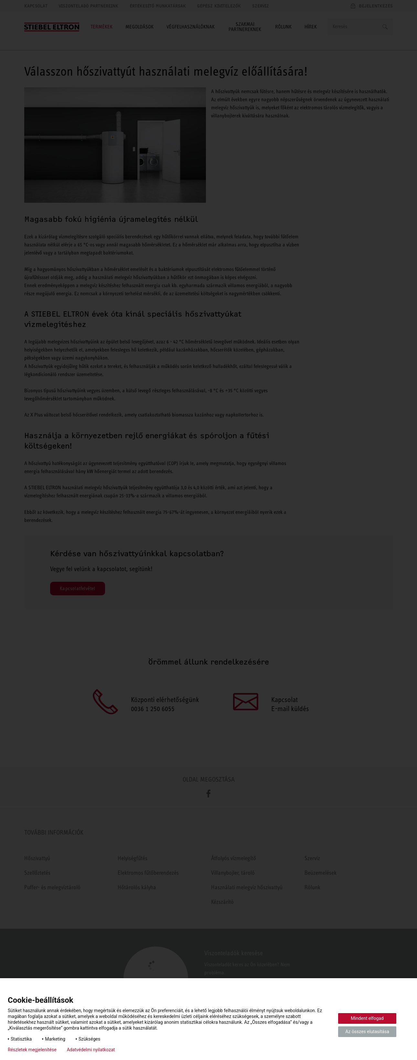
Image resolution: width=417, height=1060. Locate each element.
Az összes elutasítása (367, 1031)
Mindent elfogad (367, 1018)
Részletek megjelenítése (32, 1049)
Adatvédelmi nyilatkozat (91, 1049)
